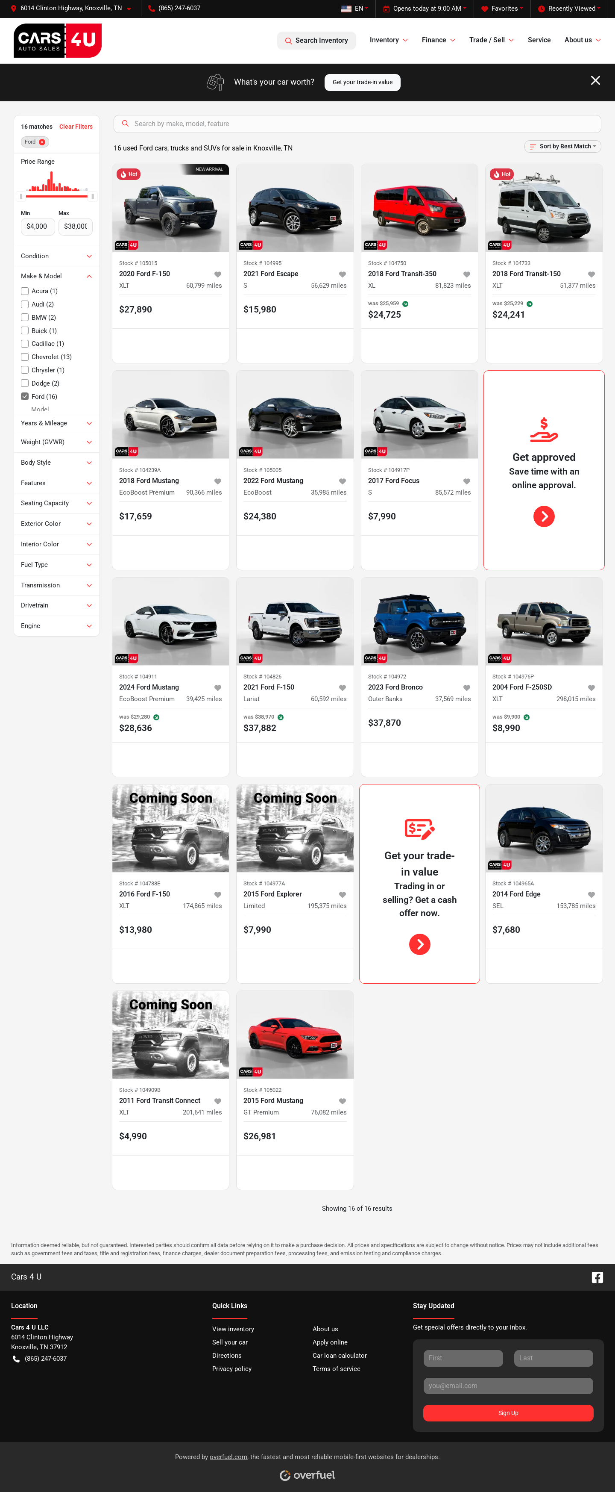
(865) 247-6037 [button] (174, 8)
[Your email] (508, 1386)
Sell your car (230, 1342)
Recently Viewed (566, 9)
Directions (227, 1355)
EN (352, 8)
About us (325, 1329)
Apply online (330, 1342)
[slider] (21, 196)
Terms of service (336, 1369)
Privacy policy (232, 1369)
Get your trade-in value (362, 82)
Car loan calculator (340, 1355)
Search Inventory (316, 40)
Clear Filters (76, 126)
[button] (74, 8)
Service (539, 40)
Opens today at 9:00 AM (422, 9)
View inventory (233, 1329)
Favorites (499, 9)
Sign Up (508, 1412)
